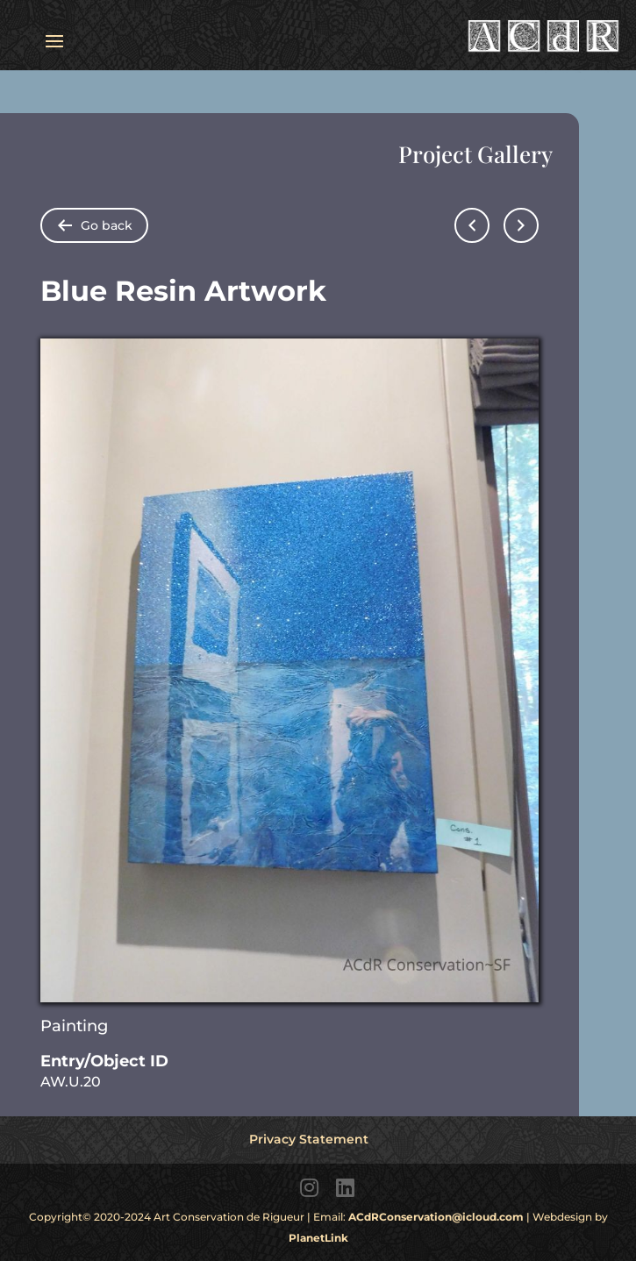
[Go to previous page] (472, 225)
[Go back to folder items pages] (94, 225)
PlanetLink (318, 1237)
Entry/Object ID (104, 1061)
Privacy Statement (308, 1139)
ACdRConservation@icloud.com (436, 1216)
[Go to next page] (521, 225)
